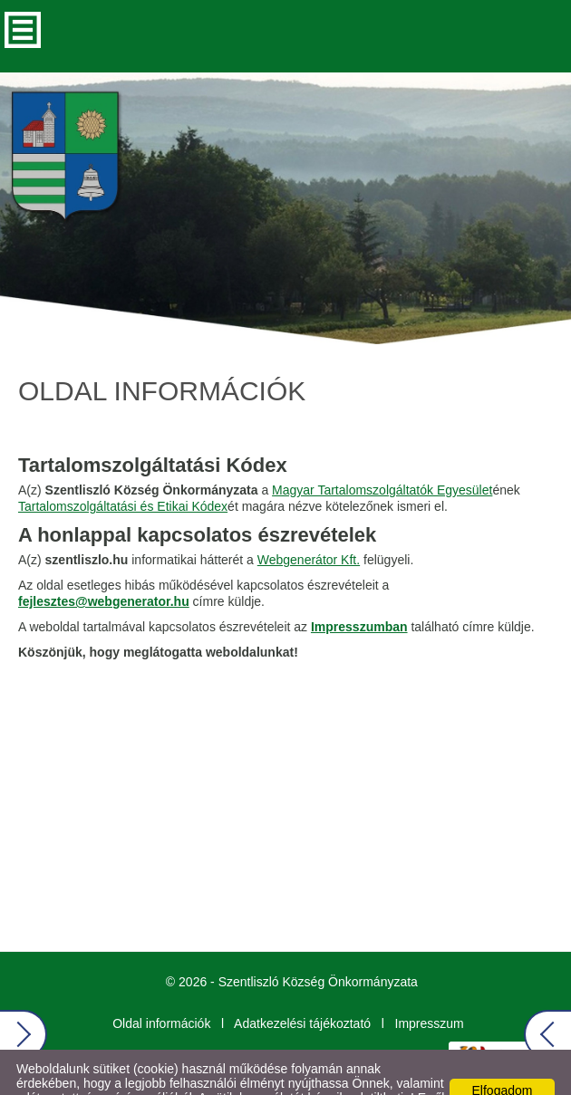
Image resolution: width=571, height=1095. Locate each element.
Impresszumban (359, 590)
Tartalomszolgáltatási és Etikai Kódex (122, 470)
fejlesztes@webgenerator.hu (103, 565)
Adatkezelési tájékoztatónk (283, 1076)
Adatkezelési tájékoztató (302, 987)
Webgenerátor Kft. (308, 523)
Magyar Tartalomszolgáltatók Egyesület (382, 454)
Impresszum (429, 987)
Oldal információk (161, 987)
